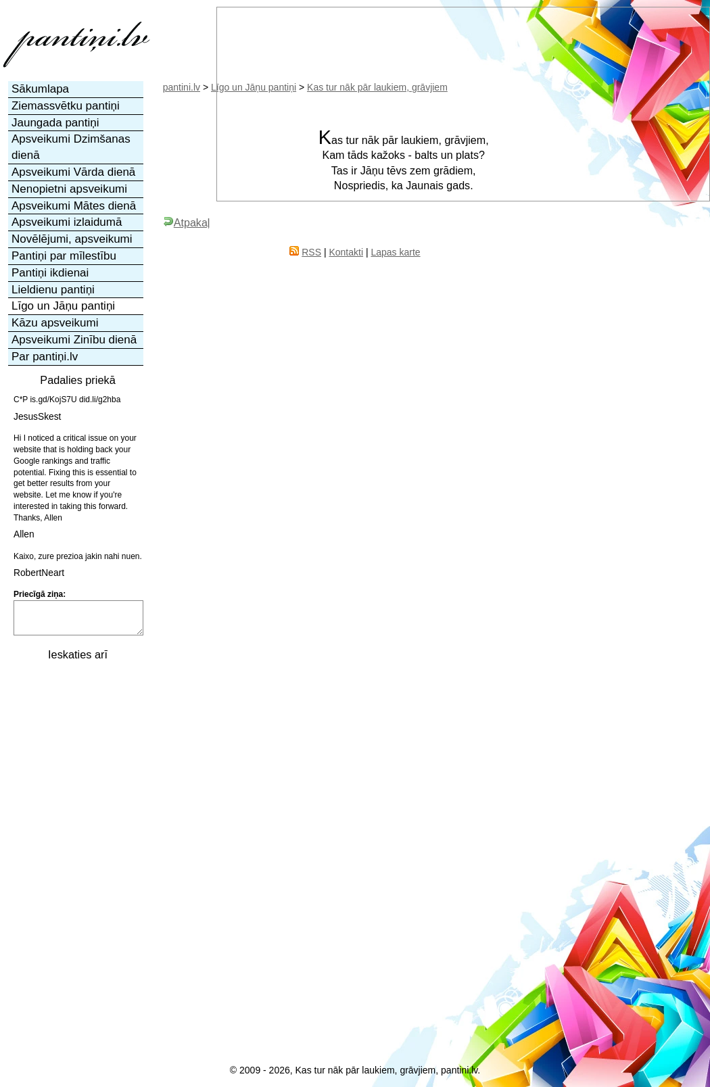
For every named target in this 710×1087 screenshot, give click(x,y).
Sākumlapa (40, 88)
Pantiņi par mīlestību (63, 255)
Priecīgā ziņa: (40, 594)
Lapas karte (395, 252)
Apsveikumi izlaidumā (66, 222)
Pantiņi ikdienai (50, 272)
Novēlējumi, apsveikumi (72, 239)
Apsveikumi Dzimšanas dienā (71, 147)
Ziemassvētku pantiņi (65, 105)
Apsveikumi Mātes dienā (73, 205)
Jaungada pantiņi (55, 122)
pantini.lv (181, 87)
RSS (311, 252)
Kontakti (346, 252)
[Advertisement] (76, 872)
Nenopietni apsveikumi (69, 189)
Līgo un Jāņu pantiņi (63, 305)
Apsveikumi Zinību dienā (74, 339)
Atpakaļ (186, 222)
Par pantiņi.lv (44, 356)
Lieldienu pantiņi (53, 289)
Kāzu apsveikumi (55, 322)
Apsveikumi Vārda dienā (73, 172)
